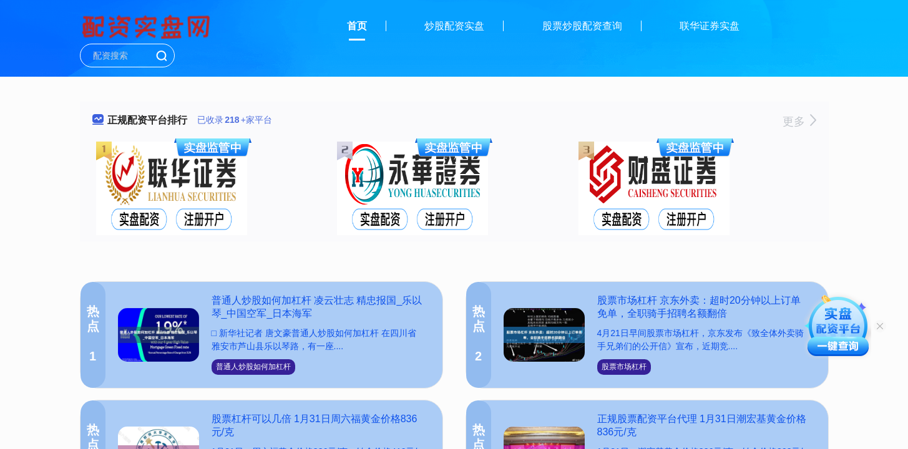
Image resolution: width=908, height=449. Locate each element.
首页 (357, 26)
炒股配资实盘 (454, 26)
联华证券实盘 (710, 26)
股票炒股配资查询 (582, 26)
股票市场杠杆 (624, 366)
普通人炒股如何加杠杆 (253, 366)
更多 (799, 121)
